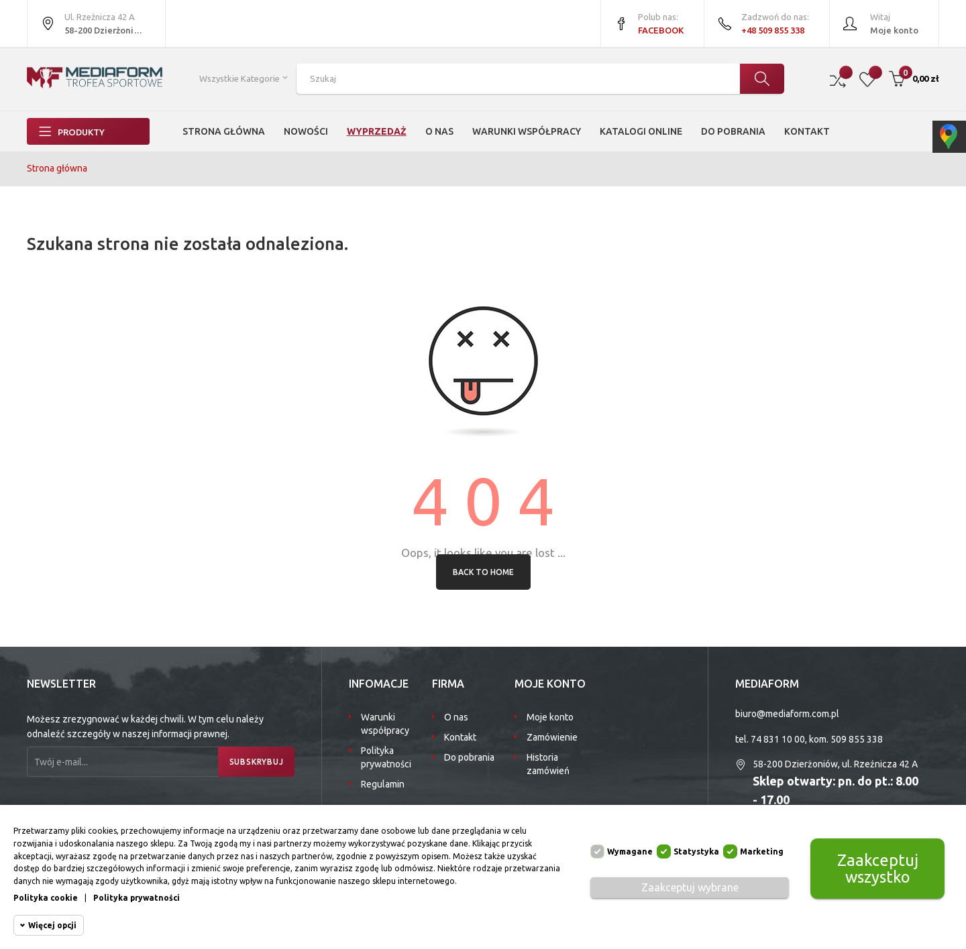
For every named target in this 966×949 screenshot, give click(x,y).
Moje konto (550, 717)
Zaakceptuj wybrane (690, 887)
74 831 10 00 (778, 739)
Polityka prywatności (386, 757)
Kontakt (460, 737)
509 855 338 (856, 739)
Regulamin (383, 784)
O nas (456, 717)
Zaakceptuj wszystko (877, 868)
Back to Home (483, 572)
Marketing (762, 851)
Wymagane (630, 851)
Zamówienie (552, 737)
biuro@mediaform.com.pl (787, 713)
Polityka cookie (45, 897)
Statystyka (696, 851)
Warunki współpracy (385, 724)
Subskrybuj (254, 761)
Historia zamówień (548, 764)
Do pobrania (469, 757)
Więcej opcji (52, 925)
